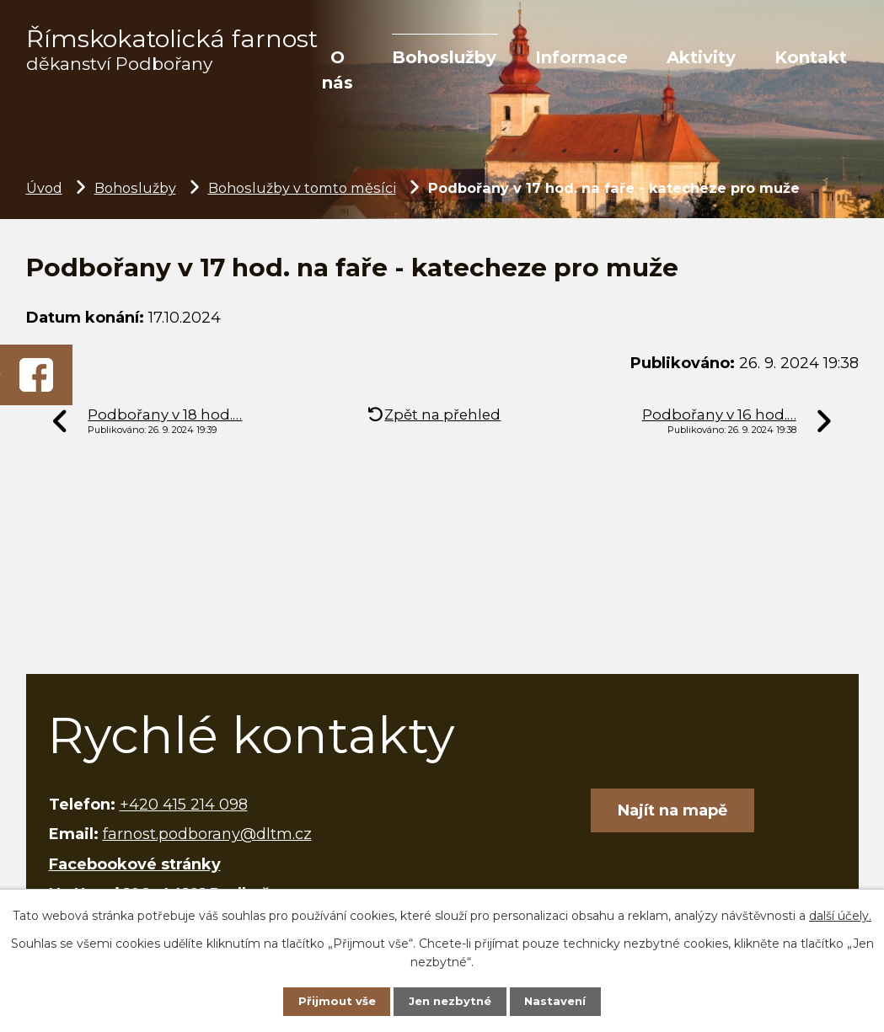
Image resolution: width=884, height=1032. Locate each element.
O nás (337, 70)
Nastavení (561, 1000)
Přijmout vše (330, 1000)
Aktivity (701, 57)
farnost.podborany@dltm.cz (207, 834)
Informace (581, 57)
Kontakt (810, 57)
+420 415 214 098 (184, 804)
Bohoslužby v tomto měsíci (302, 187)
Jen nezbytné (449, 1000)
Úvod (44, 187)
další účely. (840, 913)
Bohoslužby (444, 57)
